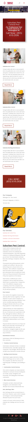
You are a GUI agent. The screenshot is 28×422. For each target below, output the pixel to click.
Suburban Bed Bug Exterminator (10, 235)
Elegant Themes (13, 418)
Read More (8, 85)
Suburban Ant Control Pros (9, 233)
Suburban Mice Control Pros (9, 241)
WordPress (14, 420)
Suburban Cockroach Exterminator (11, 238)
